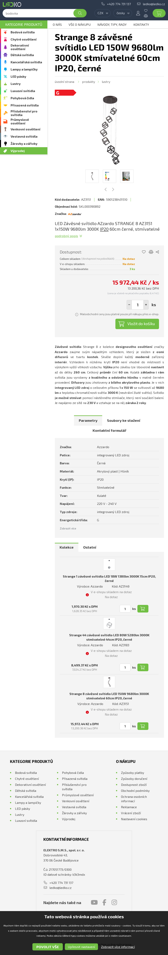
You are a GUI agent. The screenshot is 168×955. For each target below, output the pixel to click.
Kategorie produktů (23, 24)
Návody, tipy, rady (112, 24)
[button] (146, 305)
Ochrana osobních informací (134, 799)
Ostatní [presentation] (89, 547)
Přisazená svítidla (25, 105)
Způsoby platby (132, 772)
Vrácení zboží (131, 813)
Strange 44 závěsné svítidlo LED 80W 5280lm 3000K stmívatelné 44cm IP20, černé (109, 637)
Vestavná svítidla (24, 136)
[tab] (88, 420)
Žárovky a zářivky (24, 143)
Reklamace (129, 807)
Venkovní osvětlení (25, 129)
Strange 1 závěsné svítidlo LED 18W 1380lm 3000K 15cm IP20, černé (109, 578)
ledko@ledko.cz (154, 4)
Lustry (16, 83)
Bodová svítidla (23, 32)
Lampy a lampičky (24, 69)
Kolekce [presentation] (67, 547)
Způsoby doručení (134, 778)
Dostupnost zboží (134, 784)
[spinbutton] (138, 305)
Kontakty (141, 24)
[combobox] (102, 13)
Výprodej (18, 151)
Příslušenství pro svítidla (24, 113)
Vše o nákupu (80, 24)
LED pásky (18, 76)
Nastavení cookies (134, 819)
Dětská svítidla (22, 55)
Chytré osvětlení (24, 39)
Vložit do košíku (141, 323)
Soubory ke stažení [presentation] (123, 420)
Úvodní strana (64, 81)
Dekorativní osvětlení (20, 47)
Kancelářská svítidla (26, 62)
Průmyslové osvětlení (20, 121)
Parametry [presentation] (88, 420)
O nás (57, 24)
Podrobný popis (66, 236)
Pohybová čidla (22, 98)
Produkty (88, 81)
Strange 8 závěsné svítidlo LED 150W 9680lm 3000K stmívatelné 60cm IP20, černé (109, 696)
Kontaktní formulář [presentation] (109, 430)
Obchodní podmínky (135, 790)
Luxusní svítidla (23, 91)
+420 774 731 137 (119, 4)
